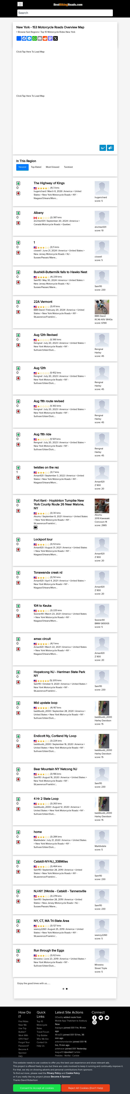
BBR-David (39, 310)
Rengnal (38, 343)
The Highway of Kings (49, 183)
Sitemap (45, 1087)
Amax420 (39, 475)
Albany (38, 212)
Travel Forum (43, 1046)
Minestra (38, 958)
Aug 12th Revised (46, 334)
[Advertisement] (65, 73)
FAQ (20, 1070)
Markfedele (39, 840)
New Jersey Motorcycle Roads (49, 254)
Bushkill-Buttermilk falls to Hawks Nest (60, 272)
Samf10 (37, 280)
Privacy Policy (57, 1087)
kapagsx (59, 1042)
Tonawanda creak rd (48, 572)
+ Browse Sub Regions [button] (28, 32)
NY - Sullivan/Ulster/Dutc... (51, 348)
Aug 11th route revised (49, 401)
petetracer (60, 1063)
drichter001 (39, 221)
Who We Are (43, 1053)
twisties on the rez (46, 467)
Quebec (66, 224)
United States (76, 250)
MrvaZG (59, 1049)
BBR (73, 1042)
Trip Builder (42, 1049)
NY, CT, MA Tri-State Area (51, 920)
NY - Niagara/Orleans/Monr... (55, 196)
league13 (59, 1066)
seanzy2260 (40, 929)
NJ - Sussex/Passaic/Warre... (52, 255)
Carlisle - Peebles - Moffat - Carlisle (68, 1068)
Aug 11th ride (42, 434)
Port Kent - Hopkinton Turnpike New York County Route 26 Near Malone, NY (59, 504)
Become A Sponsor (23, 1065)
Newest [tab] (22, 167)
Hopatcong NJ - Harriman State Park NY (59, 674)
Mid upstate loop (45, 702)
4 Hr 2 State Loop (46, 798)
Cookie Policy (71, 1087)
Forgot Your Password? (24, 1058)
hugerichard (40, 191)
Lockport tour (43, 539)
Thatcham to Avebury (77, 1035)
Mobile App (60, 1035)
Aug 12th (40, 368)
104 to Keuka (42, 605)
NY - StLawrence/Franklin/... (55, 315)
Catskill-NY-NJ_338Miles (51, 861)
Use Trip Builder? (22, 1044)
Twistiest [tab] (68, 167)
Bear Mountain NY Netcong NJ (55, 769)
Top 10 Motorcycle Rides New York (58, 32)
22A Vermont (43, 301)
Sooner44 (39, 613)
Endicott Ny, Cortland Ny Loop (55, 736)
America (68, 191)
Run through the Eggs (49, 950)
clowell (37, 250)
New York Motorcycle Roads (56, 194)
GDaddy (59, 1031)
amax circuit (42, 638)
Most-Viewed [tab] (52, 167)
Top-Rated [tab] (36, 167)
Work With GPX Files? (23, 1051)
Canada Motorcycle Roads (47, 224)
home (38, 831)
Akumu (37, 516)
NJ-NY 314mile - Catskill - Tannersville (60, 891)
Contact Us (42, 1056)
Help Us (40, 1060)
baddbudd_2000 (42, 711)
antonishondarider (64, 1056)
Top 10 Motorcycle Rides (42, 1039)
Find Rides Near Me (23, 1037)
